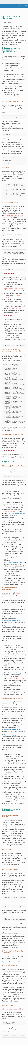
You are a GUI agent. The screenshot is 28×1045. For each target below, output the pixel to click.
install (22, 11)
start (11, 11)
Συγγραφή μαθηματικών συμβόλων (11, 962)
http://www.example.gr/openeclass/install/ (13, 519)
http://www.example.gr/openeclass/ (17, 513)
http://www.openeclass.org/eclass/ (15, 562)
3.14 (18, 11)
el (14, 11)
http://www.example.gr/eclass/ (12, 620)
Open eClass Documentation (13, 6)
